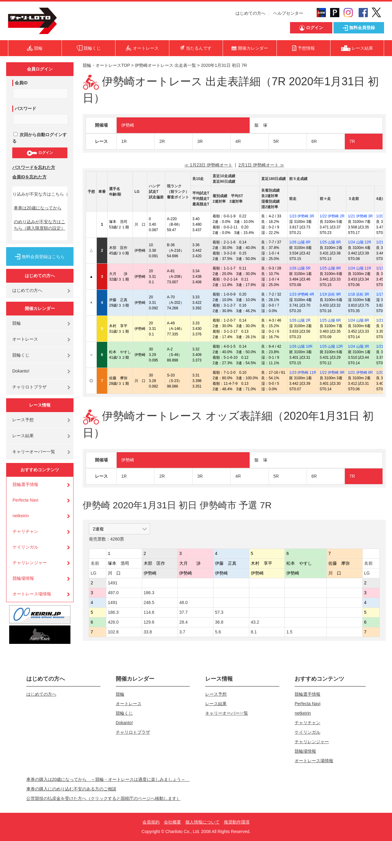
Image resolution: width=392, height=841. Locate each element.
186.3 (149, 592)
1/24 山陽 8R (358, 320)
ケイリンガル (25, 547)
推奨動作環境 (237, 822)
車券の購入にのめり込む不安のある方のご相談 (71, 788)
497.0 (113, 592)
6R (314, 141)
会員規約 (151, 822)
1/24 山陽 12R (359, 242)
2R (162, 141)
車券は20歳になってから (38, 207)
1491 (112, 582)
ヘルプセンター (288, 13)
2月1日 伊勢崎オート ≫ (261, 164)
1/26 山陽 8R (299, 242)
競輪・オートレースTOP (106, 65)
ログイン (40, 153)
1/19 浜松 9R (330, 294)
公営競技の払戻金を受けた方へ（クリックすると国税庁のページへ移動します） (103, 798)
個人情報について (202, 822)
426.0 (113, 622)
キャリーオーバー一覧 (33, 451)
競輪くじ (20, 355)
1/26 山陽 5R (299, 268)
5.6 (218, 631)
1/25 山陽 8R (330, 242)
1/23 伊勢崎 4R (301, 294)
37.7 (183, 612)
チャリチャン (25, 531)
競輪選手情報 (25, 484)
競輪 (16, 323)
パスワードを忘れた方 (33, 167)
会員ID (21, 82)
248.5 (149, 602)
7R (352, 141)
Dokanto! (20, 371)
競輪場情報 (23, 578)
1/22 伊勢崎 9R (332, 372)
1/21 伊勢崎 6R (360, 372)
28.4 (183, 622)
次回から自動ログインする (39, 137)
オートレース (25, 339)
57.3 (219, 612)
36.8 (219, 622)
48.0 (183, 602)
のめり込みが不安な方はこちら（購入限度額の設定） (39, 225)
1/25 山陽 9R (330, 268)
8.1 (254, 631)
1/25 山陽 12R (331, 346)
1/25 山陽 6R (330, 320)
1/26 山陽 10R (300, 346)
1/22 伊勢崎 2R (332, 216)
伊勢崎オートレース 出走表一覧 (165, 65)
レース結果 (23, 435)
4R (238, 141)
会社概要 (172, 822)
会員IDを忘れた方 (29, 176)
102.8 (113, 631)
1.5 (289, 631)
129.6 (149, 622)
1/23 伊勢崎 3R (301, 216)
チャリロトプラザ (29, 386)
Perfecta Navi (25, 500)
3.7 (182, 631)
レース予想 (23, 419)
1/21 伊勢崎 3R (360, 216)
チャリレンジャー (30, 562)
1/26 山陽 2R (299, 320)
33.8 (148, 631)
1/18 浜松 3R (358, 294)
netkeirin (21, 515)
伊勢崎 (127, 125)
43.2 (255, 622)
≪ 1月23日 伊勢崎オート (208, 164)
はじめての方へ (251, 13)
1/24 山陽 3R (358, 346)
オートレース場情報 (32, 593)
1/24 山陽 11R (359, 268)
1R (124, 141)
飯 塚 (260, 125)
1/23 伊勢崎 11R (302, 372)
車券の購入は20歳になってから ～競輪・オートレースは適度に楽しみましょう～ (108, 779)
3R (200, 141)
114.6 (149, 612)
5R (276, 141)
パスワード (25, 108)
